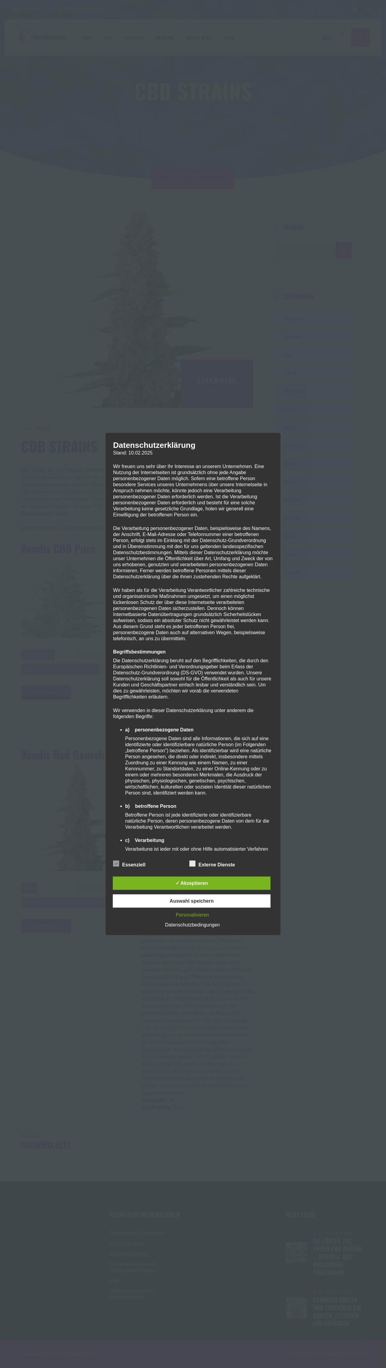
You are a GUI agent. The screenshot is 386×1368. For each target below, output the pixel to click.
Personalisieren (192, 914)
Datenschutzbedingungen (192, 924)
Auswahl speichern (192, 901)
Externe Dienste (212, 863)
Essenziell (129, 863)
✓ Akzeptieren (192, 883)
